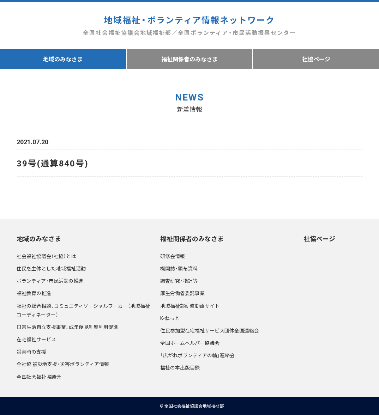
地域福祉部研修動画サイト (189, 305)
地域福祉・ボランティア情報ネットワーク (189, 25)
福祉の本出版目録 (180, 367)
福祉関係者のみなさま (189, 59)
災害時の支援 (31, 351)
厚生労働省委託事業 (182, 293)
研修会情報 (172, 256)
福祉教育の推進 (34, 293)
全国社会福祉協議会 (39, 376)
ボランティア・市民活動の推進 (50, 280)
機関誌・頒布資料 (179, 268)
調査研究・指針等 (179, 280)
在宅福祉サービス (36, 339)
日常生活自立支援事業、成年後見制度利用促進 (67, 326)
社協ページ (319, 238)
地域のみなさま (63, 59)
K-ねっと (170, 318)
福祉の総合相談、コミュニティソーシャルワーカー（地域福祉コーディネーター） (83, 310)
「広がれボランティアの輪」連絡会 (197, 355)
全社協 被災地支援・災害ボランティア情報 (63, 363)
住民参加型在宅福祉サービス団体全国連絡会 (209, 330)
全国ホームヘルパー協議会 (189, 342)
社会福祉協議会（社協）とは (46, 256)
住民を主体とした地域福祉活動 (51, 268)
